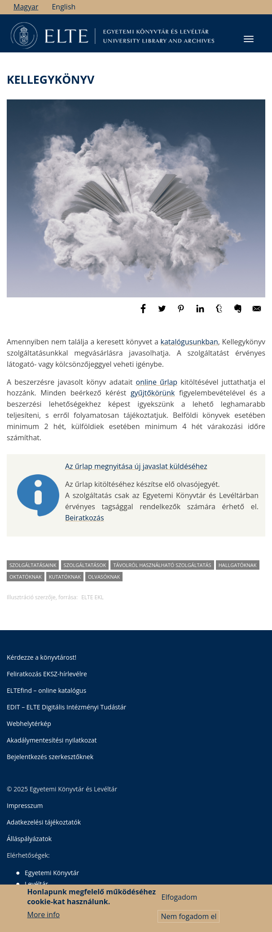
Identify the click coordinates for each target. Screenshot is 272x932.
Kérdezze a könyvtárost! (41, 657)
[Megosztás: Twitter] (163, 313)
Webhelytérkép (29, 723)
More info (43, 918)
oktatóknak (25, 576)
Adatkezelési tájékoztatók (44, 822)
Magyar (25, 7)
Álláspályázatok (29, 838)
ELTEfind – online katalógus (46, 690)
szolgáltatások (85, 565)
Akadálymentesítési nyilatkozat (52, 740)
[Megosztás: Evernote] (238, 313)
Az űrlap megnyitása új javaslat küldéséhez (136, 466)
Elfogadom (179, 901)
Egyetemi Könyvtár (52, 872)
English (63, 7)
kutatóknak (65, 576)
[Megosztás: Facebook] (144, 313)
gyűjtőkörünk (153, 393)
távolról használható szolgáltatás (162, 565)
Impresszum (25, 805)
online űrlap (157, 382)
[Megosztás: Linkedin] (201, 313)
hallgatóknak (238, 565)
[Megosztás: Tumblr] (220, 313)
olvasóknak (104, 576)
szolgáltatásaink (32, 565)
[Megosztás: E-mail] (256, 313)
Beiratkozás (84, 518)
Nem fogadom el (188, 920)
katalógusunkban (189, 342)
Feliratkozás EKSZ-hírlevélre (47, 674)
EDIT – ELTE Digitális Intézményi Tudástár (66, 707)
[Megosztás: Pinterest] (181, 313)
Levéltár (36, 884)
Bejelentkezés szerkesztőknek (50, 756)
